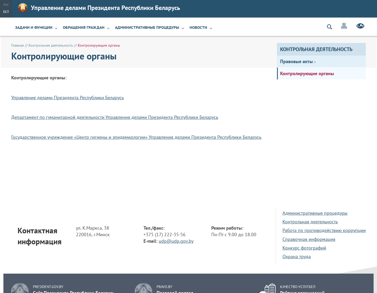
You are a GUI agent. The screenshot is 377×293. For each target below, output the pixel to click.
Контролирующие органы (307, 73)
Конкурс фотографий (304, 248)
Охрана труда (296, 256)
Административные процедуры (147, 27)
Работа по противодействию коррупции (324, 230)
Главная (17, 45)
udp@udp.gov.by (176, 241)
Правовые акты (296, 61)
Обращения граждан (83, 27)
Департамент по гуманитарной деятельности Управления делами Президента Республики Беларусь (114, 117)
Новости (198, 27)
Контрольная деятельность (316, 49)
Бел (6, 11)
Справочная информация (308, 239)
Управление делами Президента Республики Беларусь (99, 8)
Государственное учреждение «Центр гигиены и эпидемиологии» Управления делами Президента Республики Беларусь (136, 137)
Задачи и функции (33, 27)
